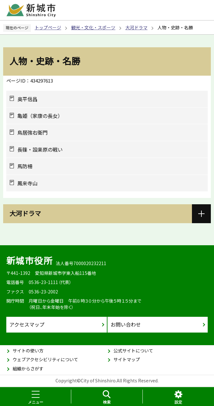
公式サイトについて (133, 350)
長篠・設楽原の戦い (40, 149)
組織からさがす (28, 368)
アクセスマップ (26, 324)
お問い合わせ (126, 324)
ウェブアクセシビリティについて (45, 359)
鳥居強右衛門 (32, 132)
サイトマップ (126, 359)
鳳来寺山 (27, 183)
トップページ (48, 27)
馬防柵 (24, 166)
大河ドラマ (136, 27)
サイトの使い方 (28, 350)
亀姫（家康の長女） (40, 115)
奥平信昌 (27, 99)
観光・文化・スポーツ (93, 27)
